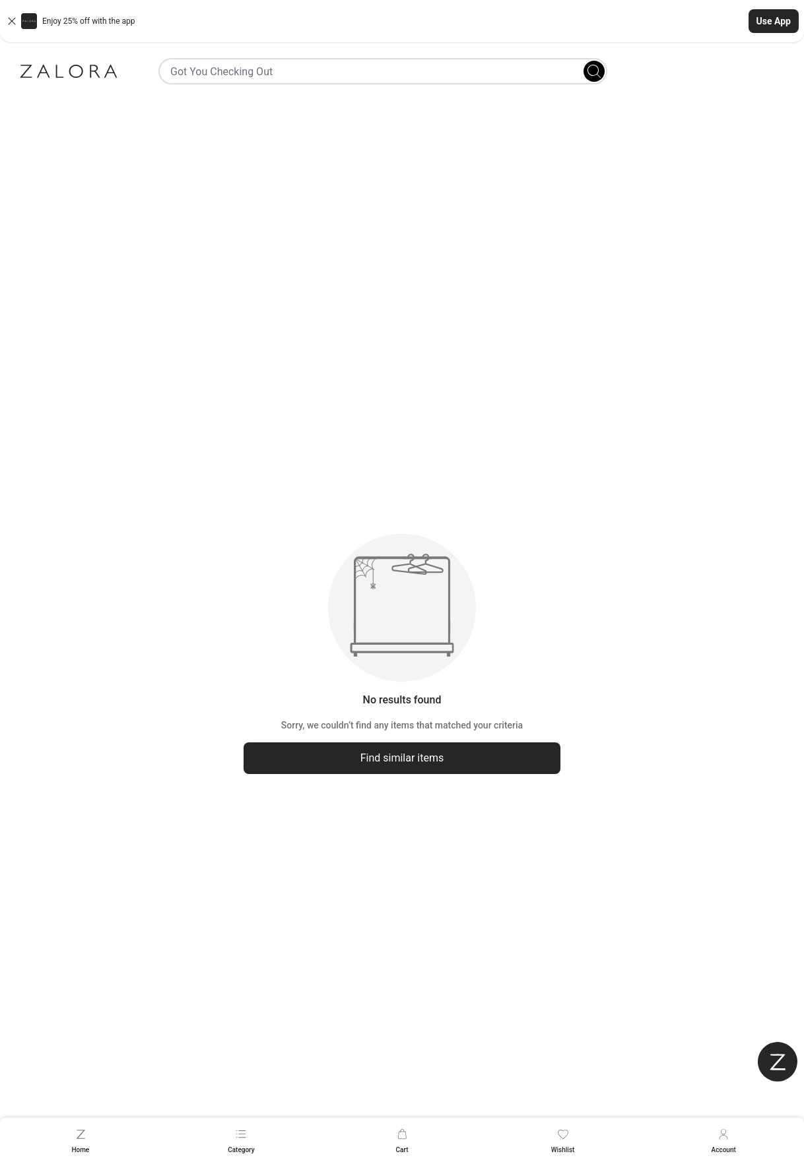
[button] (402, 21)
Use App (773, 21)
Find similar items (402, 758)
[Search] (594, 71)
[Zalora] (69, 71)
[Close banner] (11, 21)
